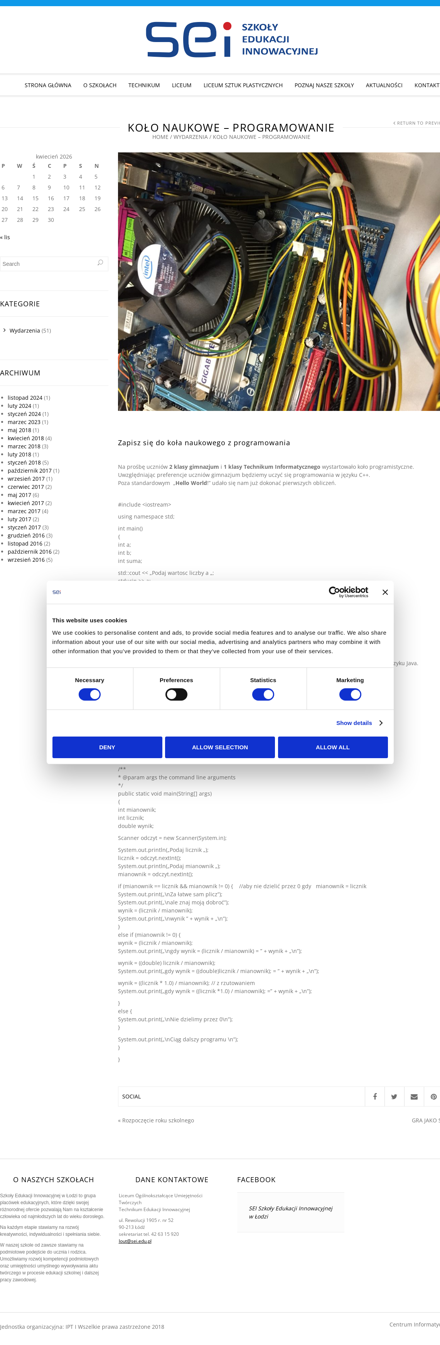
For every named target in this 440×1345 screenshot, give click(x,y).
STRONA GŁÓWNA (48, 85)
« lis (5, 237)
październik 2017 (30, 470)
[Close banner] (385, 592)
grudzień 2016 (26, 535)
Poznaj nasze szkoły (324, 85)
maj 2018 (19, 430)
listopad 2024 (25, 397)
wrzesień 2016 (26, 559)
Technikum (144, 85)
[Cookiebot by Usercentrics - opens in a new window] (334, 592)
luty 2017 (19, 519)
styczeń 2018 (24, 462)
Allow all (333, 747)
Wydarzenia (191, 136)
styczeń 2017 (24, 527)
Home (160, 136)
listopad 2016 (25, 543)
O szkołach (99, 85)
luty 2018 (19, 454)
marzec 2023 (24, 422)
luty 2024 (19, 405)
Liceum (182, 85)
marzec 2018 (24, 446)
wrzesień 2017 (26, 478)
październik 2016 (30, 551)
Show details (354, 723)
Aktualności (384, 85)
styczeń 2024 (24, 413)
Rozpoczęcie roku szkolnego (158, 1120)
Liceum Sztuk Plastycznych (243, 85)
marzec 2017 (24, 511)
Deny (107, 747)
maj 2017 (19, 494)
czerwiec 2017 (26, 486)
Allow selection (220, 747)
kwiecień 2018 (26, 438)
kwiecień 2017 (26, 503)
